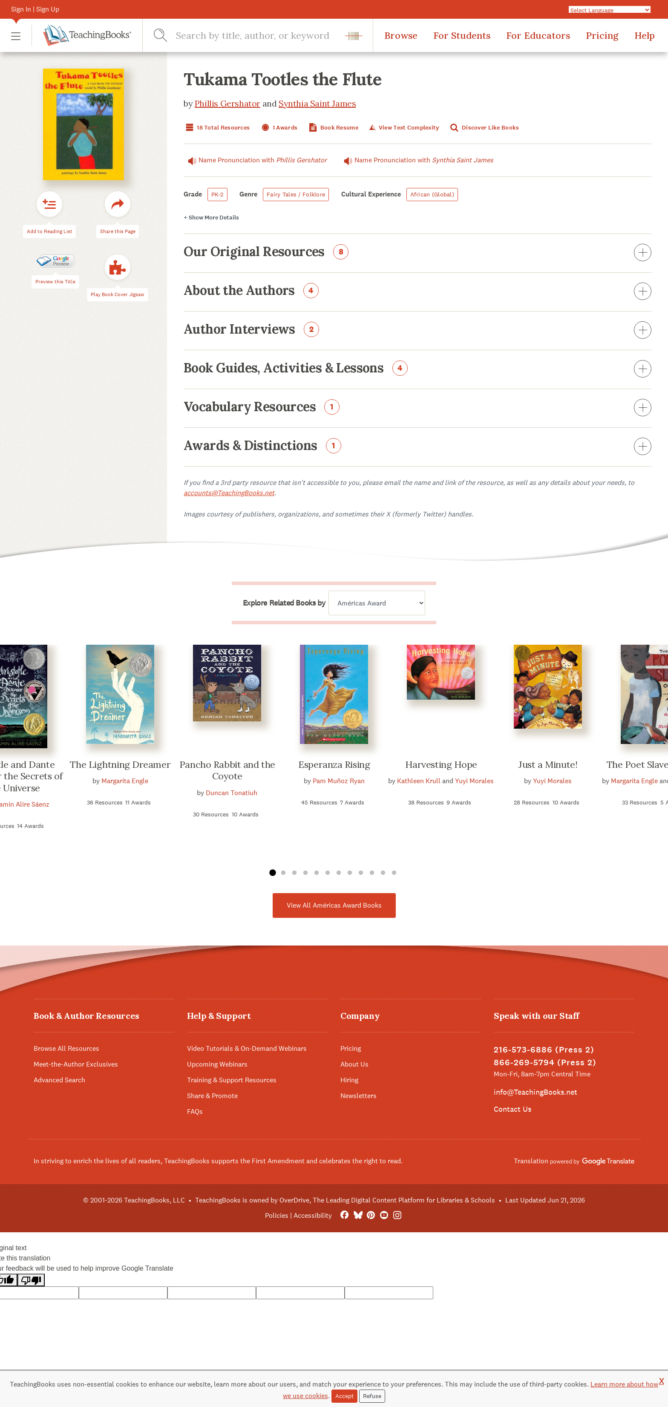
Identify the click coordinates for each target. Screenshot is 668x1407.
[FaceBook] (344, 1215)
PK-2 (217, 194)
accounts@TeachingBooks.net (229, 492)
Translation (574, 1160)
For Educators (538, 35)
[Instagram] (397, 1215)
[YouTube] (384, 1215)
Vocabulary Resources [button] (417, 408)
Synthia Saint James (317, 103)
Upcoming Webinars (217, 1064)
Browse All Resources (66, 1048)
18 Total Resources (217, 128)
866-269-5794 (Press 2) (545, 1062)
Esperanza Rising (334, 764)
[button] (15, 35)
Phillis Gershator (227, 103)
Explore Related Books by (284, 603)
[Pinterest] (371, 1215)
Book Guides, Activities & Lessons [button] (417, 369)
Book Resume (332, 128)
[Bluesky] (357, 1215)
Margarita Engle (124, 780)
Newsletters (358, 1095)
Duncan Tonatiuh (231, 792)
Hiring (349, 1079)
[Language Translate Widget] (610, 10)
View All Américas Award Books (334, 905)
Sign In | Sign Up (35, 9)
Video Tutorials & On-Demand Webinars (247, 1048)
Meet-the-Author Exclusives (76, 1064)
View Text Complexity (403, 128)
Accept (344, 1396)
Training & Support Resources (231, 1079)
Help (644, 35)
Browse (401, 35)
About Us (354, 1064)
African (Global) (432, 194)
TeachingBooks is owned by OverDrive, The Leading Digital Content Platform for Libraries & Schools (345, 1200)
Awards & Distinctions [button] (417, 447)
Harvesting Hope (441, 764)
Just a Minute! (547, 764)
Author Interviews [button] (417, 331)
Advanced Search (59, 1079)
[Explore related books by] (376, 603)
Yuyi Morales (474, 780)
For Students (461, 35)
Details (211, 217)
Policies (276, 1215)
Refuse (372, 1396)
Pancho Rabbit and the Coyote (227, 770)
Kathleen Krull (419, 780)
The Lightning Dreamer (120, 764)
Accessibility (313, 1215)
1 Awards (278, 128)
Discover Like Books (484, 128)
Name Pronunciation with (255, 160)
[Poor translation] (31, 1280)
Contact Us (512, 1109)
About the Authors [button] (417, 292)
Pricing (602, 35)
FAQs (195, 1111)
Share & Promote (212, 1095)
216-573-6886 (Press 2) (544, 1049)
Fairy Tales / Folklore (296, 194)
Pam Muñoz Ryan (339, 780)
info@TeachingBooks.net (535, 1092)
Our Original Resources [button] (417, 253)
